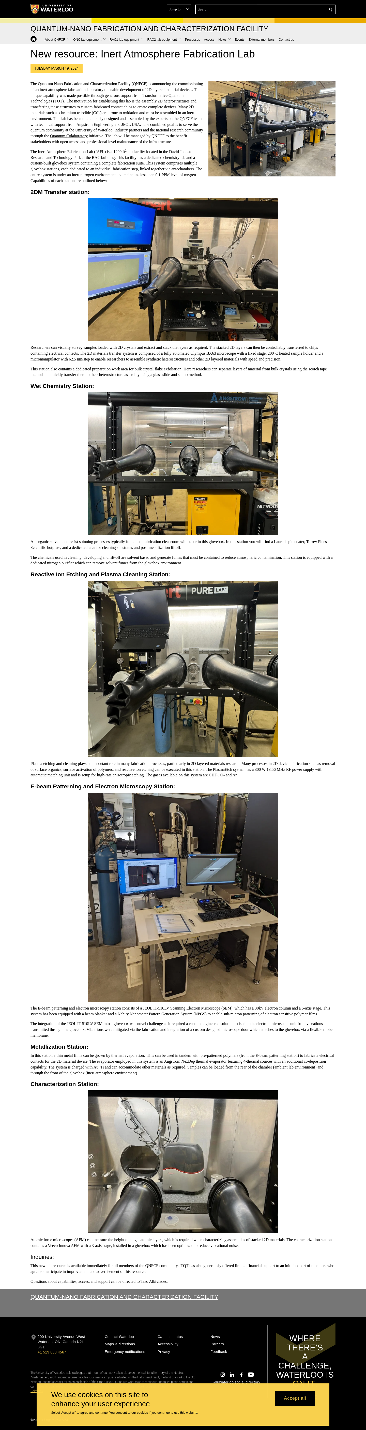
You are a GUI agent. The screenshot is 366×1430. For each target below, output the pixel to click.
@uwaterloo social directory (237, 1382)
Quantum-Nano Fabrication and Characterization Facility (124, 1296)
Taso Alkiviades (153, 1281)
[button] (294, 9)
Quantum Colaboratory (69, 136)
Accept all (295, 1398)
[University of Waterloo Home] (52, 9)
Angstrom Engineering (94, 124)
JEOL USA (130, 124)
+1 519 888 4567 (52, 1352)
